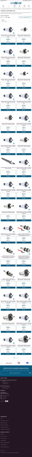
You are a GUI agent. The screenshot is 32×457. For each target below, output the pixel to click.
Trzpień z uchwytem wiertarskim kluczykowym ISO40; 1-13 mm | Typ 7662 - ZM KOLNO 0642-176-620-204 (8, 256)
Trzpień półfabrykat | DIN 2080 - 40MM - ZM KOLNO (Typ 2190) (8, 168)
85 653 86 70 (4, 0)
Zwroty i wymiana (4, 436)
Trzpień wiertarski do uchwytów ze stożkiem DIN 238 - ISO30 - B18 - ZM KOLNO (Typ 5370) (8, 102)
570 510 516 (4, 398)
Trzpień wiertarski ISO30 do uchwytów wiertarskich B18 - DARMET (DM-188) (23, 79)
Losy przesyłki (3, 440)
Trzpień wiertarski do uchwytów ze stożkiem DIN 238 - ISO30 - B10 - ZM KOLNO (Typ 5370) (8, 36)
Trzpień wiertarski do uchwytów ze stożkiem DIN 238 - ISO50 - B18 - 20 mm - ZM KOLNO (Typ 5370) (23, 324)
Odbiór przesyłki (4, 438)
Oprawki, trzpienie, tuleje (6, 8)
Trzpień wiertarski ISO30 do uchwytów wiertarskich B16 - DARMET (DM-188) (23, 57)
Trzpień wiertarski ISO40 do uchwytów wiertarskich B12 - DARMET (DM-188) (8, 124)
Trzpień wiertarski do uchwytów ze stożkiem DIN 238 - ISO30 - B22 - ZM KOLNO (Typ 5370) (23, 102)
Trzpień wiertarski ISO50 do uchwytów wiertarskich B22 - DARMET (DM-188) (23, 346)
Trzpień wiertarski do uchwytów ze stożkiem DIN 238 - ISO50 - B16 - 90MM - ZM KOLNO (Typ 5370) (23, 302)
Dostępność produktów (5, 446)
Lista (2, 17)
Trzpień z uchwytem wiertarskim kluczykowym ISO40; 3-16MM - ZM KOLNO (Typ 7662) (8, 279)
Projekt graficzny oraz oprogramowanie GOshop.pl (10, 452)
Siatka (8, 17)
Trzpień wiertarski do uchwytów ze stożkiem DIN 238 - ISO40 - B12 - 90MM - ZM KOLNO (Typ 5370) (8, 146)
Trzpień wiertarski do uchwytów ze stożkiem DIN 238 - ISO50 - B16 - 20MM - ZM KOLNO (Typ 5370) (8, 302)
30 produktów (4, 21)
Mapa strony (3, 450)
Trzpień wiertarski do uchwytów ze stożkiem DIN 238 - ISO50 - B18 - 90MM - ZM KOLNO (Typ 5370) (8, 346)
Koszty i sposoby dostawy (5, 442)
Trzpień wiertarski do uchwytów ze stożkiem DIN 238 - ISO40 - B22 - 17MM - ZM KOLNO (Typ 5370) (23, 212)
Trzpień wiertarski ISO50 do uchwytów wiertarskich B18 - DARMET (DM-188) (8, 323)
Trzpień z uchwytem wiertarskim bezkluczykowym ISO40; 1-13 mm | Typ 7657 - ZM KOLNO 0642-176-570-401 (23, 234)
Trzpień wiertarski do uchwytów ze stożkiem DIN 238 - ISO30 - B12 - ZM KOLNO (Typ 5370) (8, 58)
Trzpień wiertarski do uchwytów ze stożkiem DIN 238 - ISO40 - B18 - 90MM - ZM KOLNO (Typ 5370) (23, 190)
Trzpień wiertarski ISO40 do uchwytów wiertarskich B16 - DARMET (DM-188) (23, 146)
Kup (9, 43)
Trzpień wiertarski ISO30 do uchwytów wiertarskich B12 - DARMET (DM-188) (23, 35)
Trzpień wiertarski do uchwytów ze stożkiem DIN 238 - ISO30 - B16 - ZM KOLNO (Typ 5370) (8, 80)
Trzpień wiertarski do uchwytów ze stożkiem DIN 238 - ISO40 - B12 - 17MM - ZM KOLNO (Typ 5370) (23, 124)
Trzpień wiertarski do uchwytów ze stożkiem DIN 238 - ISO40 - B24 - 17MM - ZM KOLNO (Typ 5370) (8, 234)
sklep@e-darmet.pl (27, 0)
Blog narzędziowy (4, 422)
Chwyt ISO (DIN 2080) (16, 8)
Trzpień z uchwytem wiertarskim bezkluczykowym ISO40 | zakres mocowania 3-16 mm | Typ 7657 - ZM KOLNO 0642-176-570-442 (24, 257)
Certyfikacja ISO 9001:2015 (5, 429)
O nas (2, 418)
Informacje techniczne (5, 420)
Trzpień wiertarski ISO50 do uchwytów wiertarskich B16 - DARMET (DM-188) (23, 279)
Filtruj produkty (25, 17)
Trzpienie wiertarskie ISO (26, 8)
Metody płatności (4, 444)
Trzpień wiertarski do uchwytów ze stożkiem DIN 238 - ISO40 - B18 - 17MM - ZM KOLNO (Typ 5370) (8, 190)
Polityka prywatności (4, 424)
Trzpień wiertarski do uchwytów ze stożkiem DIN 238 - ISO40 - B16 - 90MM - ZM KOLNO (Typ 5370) (23, 168)
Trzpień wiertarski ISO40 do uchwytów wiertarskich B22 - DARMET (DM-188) (8, 212)
